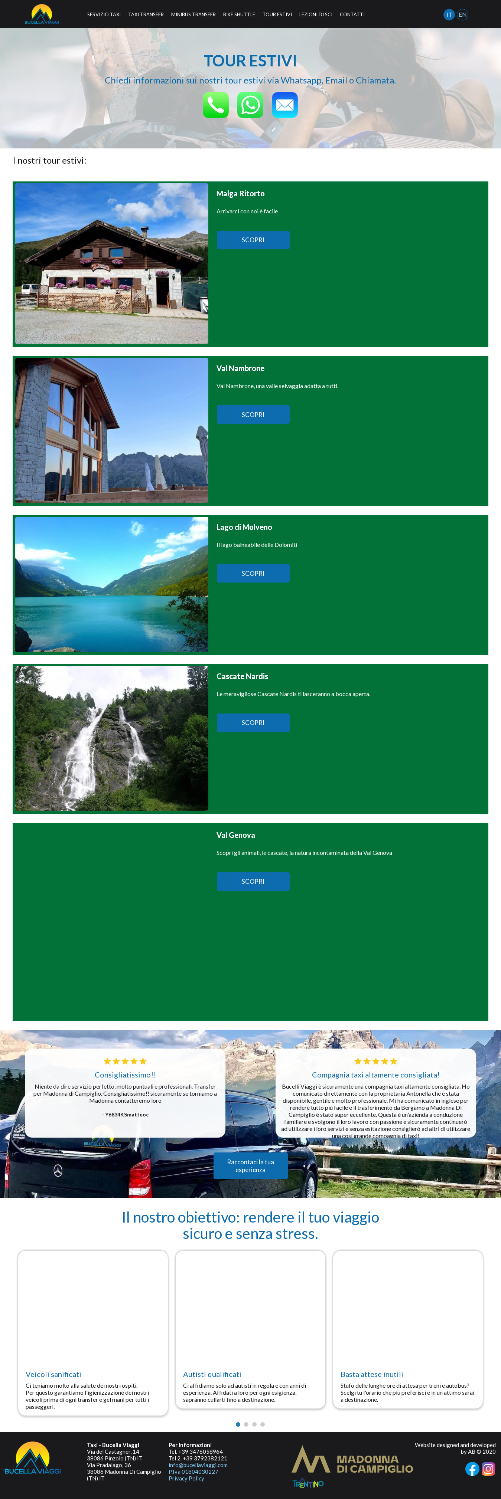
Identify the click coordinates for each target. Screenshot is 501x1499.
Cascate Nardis (242, 676)
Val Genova (236, 834)
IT (449, 14)
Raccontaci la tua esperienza (250, 1166)
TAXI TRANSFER (146, 14)
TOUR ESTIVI (277, 14)
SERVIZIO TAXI (104, 14)
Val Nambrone (240, 368)
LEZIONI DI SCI (315, 14)
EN (463, 14)
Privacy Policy (186, 1478)
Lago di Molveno (244, 526)
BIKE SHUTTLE (239, 14)
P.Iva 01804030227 (193, 1471)
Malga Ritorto (241, 193)
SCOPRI (253, 241)
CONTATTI (352, 14)
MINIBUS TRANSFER (193, 14)
